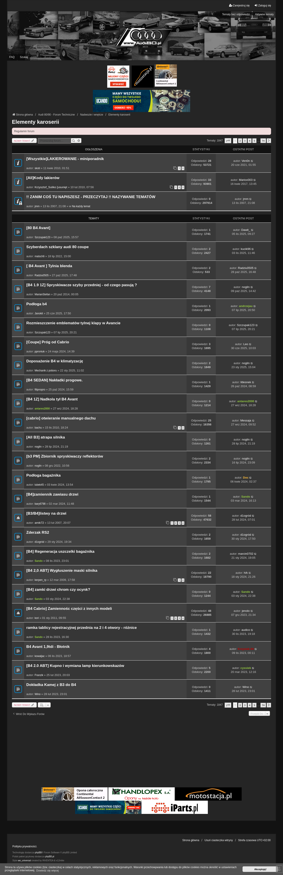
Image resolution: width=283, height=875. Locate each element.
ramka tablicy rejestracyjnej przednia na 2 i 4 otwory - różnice (81, 628)
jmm (36, 206)
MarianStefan (42, 294)
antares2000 (42, 408)
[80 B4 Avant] (38, 228)
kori (36, 618)
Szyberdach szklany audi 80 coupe (57, 247)
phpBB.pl (49, 856)
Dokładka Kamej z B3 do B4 (51, 685)
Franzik (38, 675)
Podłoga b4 (36, 304)
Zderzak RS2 (37, 532)
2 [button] (240, 140)
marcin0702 (245, 553)
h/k (246, 572)
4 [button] (249, 140)
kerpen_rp (40, 579)
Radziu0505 (41, 275)
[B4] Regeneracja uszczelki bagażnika (60, 551)
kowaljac (39, 656)
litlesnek (246, 382)
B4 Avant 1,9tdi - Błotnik (48, 647)
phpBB (38, 852)
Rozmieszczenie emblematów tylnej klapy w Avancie (73, 323)
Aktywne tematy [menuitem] (264, 14)
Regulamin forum (24, 131)
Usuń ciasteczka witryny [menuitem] (219, 840)
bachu (38, 427)
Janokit (38, 313)
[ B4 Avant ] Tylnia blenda (49, 266)
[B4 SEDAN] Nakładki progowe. (54, 380)
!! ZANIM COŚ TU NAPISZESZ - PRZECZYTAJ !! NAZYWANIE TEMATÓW (90, 197)
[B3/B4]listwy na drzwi (46, 513)
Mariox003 (246, 180)
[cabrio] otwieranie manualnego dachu (61, 418)
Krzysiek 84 (246, 649)
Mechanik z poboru (45, 370)
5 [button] (254, 140)
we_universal (24, 860)
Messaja (245, 420)
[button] (228, 140)
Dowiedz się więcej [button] (47, 870)
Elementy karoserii (35, 122)
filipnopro (39, 389)
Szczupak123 (42, 237)
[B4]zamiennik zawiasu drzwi (52, 494)
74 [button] (263, 140)
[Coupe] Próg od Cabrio (47, 342)
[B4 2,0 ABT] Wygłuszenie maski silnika (61, 570)
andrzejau (246, 306)
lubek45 (39, 484)
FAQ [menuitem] (12, 57)
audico (245, 630)
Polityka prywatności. (24, 846)
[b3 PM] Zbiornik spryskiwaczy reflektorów (64, 456)
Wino (37, 694)
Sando (245, 496)
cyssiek (246, 668)
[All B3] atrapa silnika (45, 437)
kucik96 (246, 249)
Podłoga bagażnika (43, 475)
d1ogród (245, 515)
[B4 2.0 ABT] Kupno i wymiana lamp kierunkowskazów (75, 666)
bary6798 (40, 503)
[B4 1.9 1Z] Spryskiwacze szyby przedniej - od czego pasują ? (81, 285)
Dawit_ (245, 230)
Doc (246, 477)
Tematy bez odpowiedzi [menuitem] (236, 14)
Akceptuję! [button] (260, 869)
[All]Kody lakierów (42, 178)
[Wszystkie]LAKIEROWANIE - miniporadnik (65, 159)
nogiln (246, 287)
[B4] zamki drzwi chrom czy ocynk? (58, 589)
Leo (245, 344)
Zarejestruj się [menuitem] (239, 5)
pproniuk (39, 351)
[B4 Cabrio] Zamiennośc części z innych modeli (69, 609)
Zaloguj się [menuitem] (262, 5)
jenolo (246, 610)
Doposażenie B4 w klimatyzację (54, 361)
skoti (37, 168)
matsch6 (39, 256)
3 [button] (244, 140)
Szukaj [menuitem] (24, 57)
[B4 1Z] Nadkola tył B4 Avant (52, 399)
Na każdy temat (81, 206)
